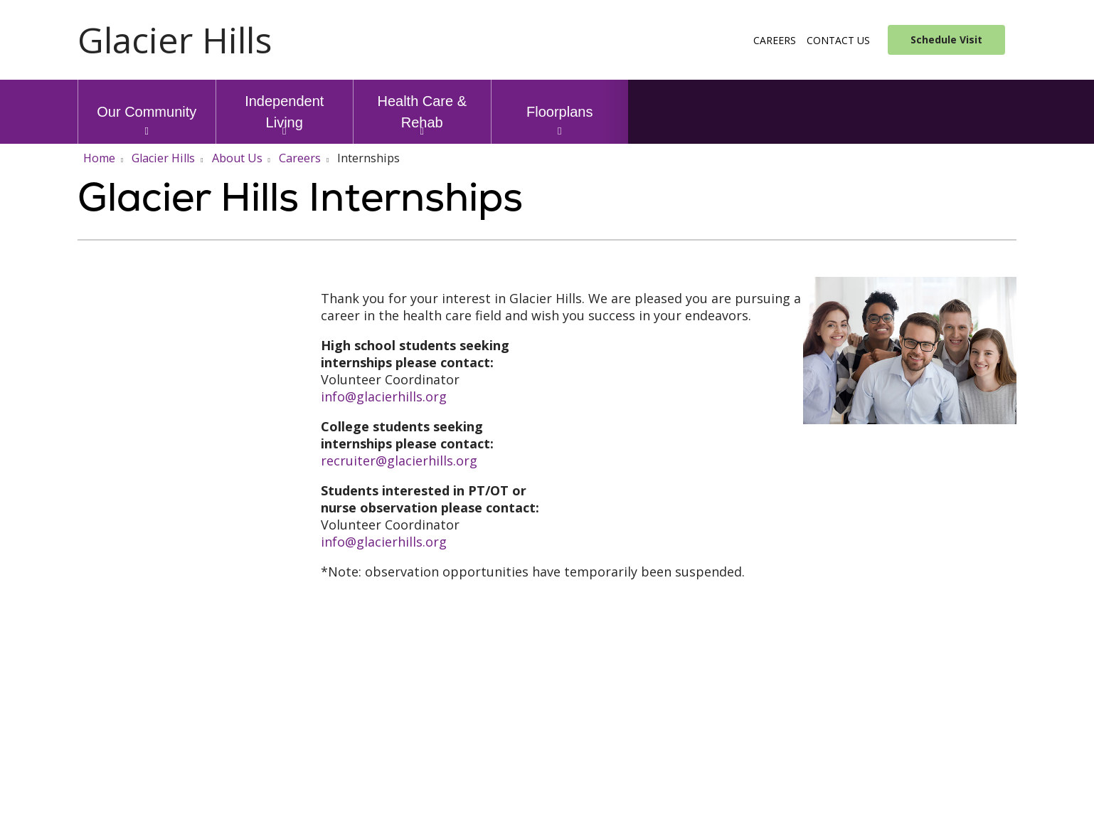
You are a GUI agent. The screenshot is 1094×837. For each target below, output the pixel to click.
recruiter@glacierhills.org (399, 460)
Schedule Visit (946, 39)
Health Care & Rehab (422, 105)
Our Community (146, 100)
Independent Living (285, 105)
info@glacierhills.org (384, 396)
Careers (774, 40)
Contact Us (838, 40)
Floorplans (559, 100)
